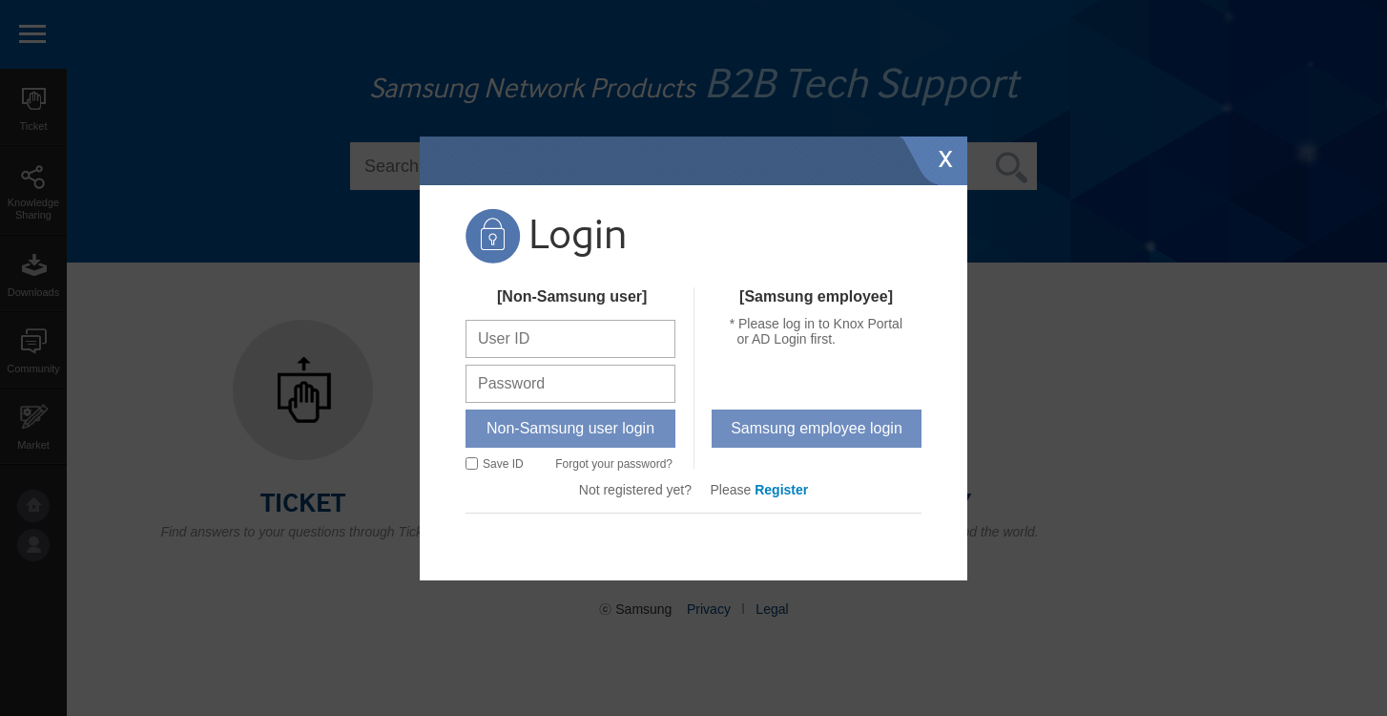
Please (760, 489)
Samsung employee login (816, 428)
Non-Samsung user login (570, 428)
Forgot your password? (614, 464)
